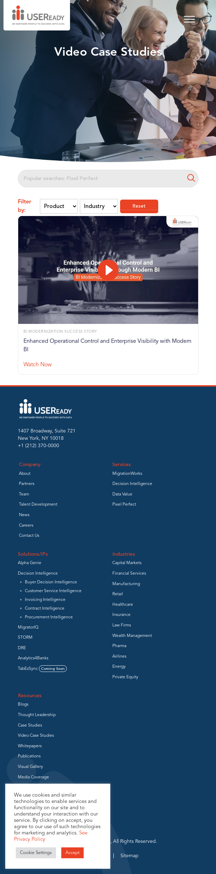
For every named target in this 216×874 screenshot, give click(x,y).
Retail (117, 594)
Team (24, 494)
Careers (26, 525)
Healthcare (122, 605)
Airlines (119, 656)
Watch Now (37, 365)
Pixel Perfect (124, 504)
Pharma (119, 646)
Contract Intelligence (44, 608)
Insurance (121, 615)
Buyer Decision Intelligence (51, 582)
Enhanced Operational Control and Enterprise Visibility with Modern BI (107, 346)
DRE (22, 648)
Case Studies (30, 725)
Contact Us (29, 536)
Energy (119, 667)
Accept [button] (72, 853)
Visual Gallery (30, 767)
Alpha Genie (29, 563)
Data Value (122, 494)
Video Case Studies (36, 736)
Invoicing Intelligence (45, 600)
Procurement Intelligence (49, 617)
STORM (25, 638)
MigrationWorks (127, 474)
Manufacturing (126, 584)
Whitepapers (30, 746)
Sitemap (129, 855)
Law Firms (121, 625)
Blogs (23, 704)
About (24, 474)
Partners (26, 484)
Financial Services (129, 573)
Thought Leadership (37, 715)
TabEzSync (42, 669)
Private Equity (125, 677)
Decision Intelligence (132, 484)
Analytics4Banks (33, 658)
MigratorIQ (28, 627)
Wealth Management (132, 636)
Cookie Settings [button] (36, 853)
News (24, 515)
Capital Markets (126, 563)
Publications (29, 756)
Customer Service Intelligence (53, 591)
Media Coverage (33, 777)
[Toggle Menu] (189, 19)
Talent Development (38, 504)
